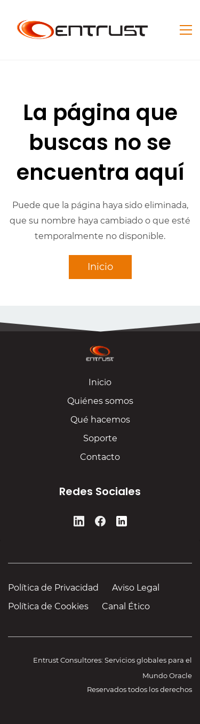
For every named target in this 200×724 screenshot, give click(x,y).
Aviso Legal (135, 588)
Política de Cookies (48, 606)
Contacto (100, 461)
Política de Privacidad (53, 588)
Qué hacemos (100, 423)
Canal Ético (126, 606)
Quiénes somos (100, 405)
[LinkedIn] (79, 523)
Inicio (100, 386)
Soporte (100, 442)
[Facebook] (100, 523)
